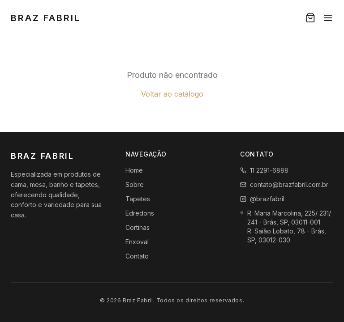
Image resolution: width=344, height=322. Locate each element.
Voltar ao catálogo (172, 93)
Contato (137, 256)
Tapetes (137, 199)
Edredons (139, 213)
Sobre (134, 184)
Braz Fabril (46, 18)
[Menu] (327, 18)
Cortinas (137, 227)
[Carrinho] (310, 18)
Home (134, 170)
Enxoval (137, 242)
